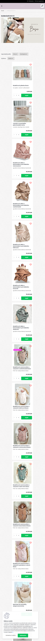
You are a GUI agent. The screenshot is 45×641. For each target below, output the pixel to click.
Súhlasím (23, 635)
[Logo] (22, 6)
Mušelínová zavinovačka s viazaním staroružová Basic (33, 253)
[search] (42, 5)
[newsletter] (38, 565)
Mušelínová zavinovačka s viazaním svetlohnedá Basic (32, 212)
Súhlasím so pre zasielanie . (23, 569)
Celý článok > (38, 434)
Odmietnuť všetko (11, 635)
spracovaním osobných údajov (19, 569)
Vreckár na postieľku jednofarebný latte (30, 86)
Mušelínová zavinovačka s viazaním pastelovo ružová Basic (11, 332)
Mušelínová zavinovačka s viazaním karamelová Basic (33, 292)
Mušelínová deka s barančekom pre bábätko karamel (32, 169)
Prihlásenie (31, 1)
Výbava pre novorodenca (22, 428)
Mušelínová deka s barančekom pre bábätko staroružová (11, 126)
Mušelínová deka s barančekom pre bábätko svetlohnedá (32, 126)
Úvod (2, 10)
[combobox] (15, 54)
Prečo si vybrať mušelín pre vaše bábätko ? (29, 452)
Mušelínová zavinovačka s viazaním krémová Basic (11, 253)
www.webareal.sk (29, 639)
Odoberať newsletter (11, 560)
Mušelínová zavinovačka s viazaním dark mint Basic (11, 292)
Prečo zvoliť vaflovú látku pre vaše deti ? (29, 440)
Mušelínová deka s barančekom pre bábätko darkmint (11, 211)
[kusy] (6, 97)
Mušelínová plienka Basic (11, 86)
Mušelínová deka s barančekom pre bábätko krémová (11, 169)
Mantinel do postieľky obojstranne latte (31, 332)
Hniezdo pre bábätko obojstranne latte (20, 372)
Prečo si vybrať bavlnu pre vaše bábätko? (30, 474)
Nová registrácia (40, 1)
